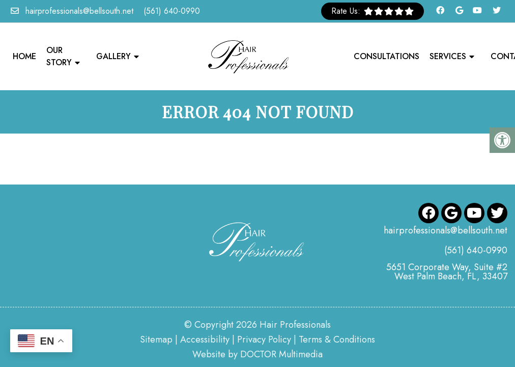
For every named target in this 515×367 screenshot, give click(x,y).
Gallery (113, 56)
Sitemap (156, 315)
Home (24, 56)
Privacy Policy (264, 315)
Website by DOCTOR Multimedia (257, 330)
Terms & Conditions (337, 315)
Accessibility (205, 315)
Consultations (386, 56)
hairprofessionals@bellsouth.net (79, 11)
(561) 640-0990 (172, 11)
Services (448, 56)
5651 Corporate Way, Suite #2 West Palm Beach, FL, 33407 (446, 248)
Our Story (59, 56)
